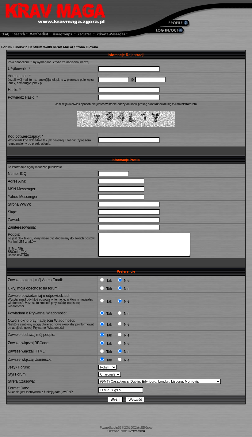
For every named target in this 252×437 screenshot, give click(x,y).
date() (59, 392)
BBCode (13, 252)
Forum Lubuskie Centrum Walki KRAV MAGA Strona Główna (49, 47)
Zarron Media (137, 431)
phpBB (117, 427)
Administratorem (185, 104)
